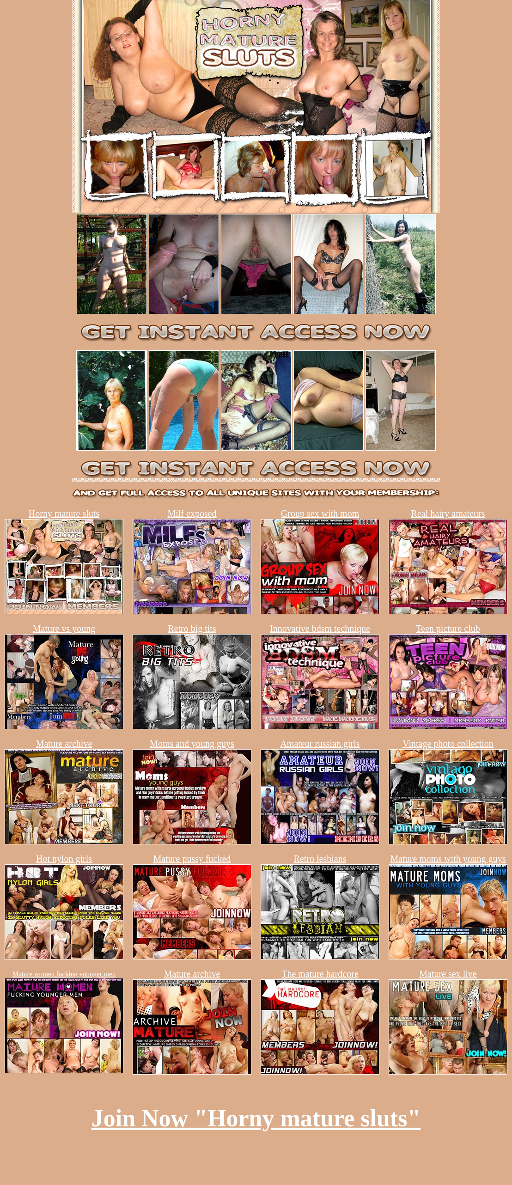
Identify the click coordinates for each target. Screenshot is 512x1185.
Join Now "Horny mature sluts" (256, 1118)
